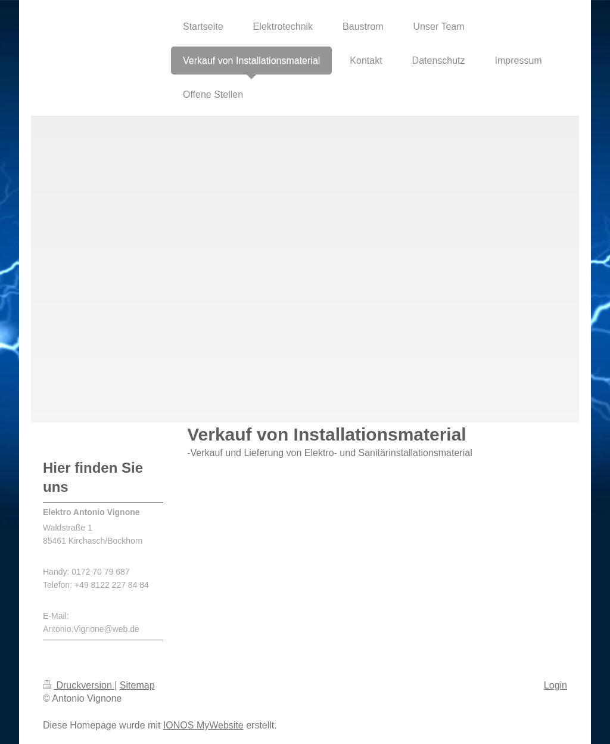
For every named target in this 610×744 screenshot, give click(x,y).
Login (555, 685)
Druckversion (78, 685)
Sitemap (137, 685)
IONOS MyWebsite (203, 725)
